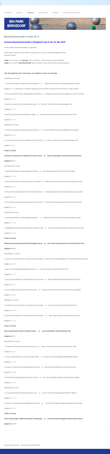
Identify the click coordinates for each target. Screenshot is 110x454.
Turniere (30, 13)
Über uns (19, 13)
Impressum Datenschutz (71, 13)
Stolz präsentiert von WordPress (30, 445)
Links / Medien (43, 13)
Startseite (7, 13)
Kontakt (55, 13)
